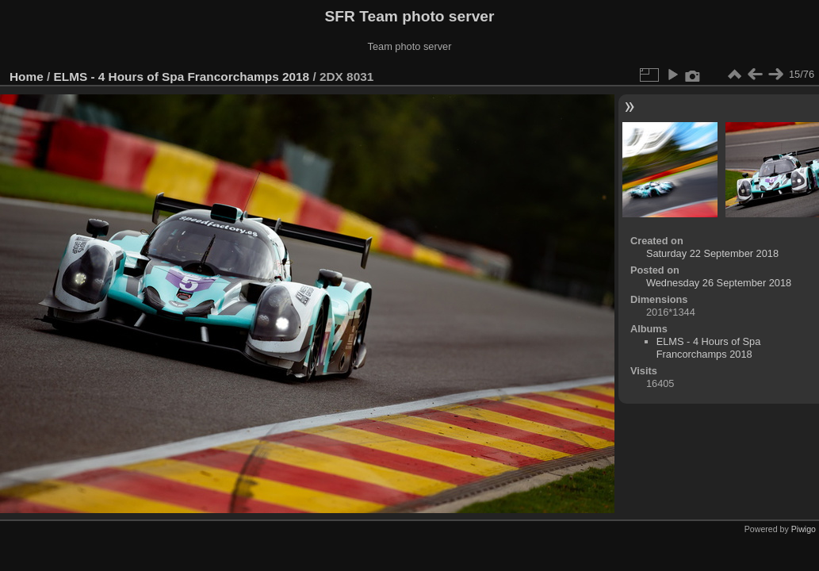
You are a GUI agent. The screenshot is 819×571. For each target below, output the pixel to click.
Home (27, 76)
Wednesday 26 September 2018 (718, 283)
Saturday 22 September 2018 (712, 253)
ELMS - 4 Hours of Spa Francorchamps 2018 (182, 76)
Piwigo (803, 529)
